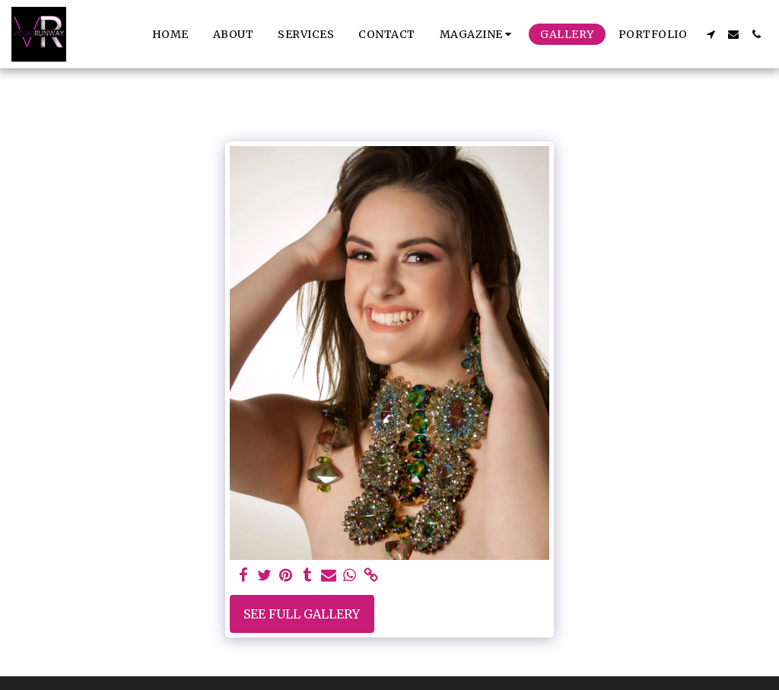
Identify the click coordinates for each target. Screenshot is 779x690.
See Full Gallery (301, 614)
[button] (478, 34)
